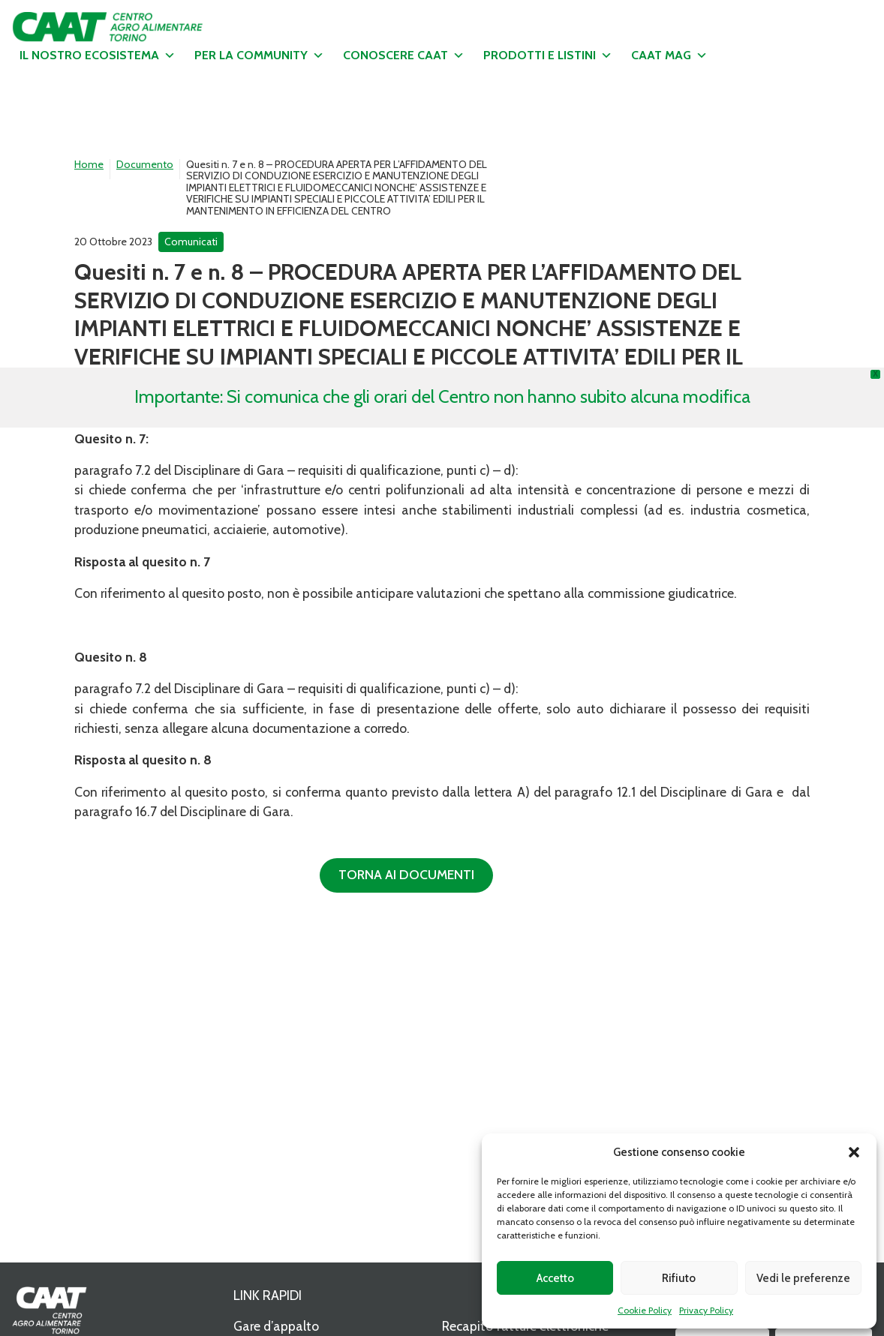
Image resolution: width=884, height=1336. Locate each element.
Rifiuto (679, 1278)
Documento (144, 164)
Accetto (555, 1278)
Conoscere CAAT (404, 56)
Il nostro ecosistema (98, 56)
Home (89, 164)
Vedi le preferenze (803, 1278)
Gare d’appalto (276, 1326)
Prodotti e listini (547, 56)
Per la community (259, 56)
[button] (853, 1152)
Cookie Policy (645, 1310)
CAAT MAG (669, 56)
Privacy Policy (706, 1310)
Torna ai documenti (406, 874)
